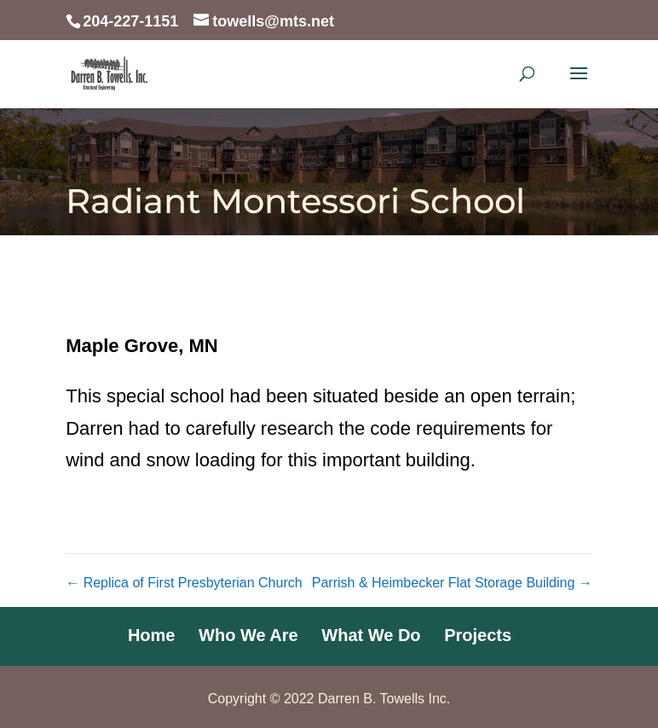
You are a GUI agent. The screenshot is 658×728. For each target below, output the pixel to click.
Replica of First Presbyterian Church (184, 582)
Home (152, 635)
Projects (477, 635)
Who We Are (248, 635)
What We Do (370, 635)
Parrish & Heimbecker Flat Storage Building (452, 582)
